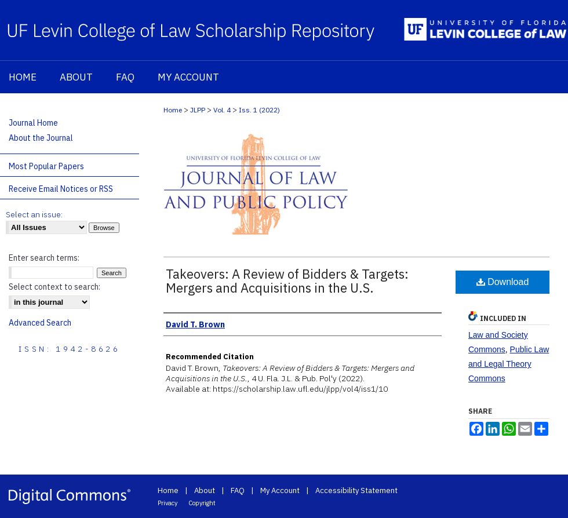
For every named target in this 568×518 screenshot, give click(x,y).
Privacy (167, 503)
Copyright (202, 503)
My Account (280, 490)
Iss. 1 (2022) (259, 109)
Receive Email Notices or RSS (61, 189)
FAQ (238, 490)
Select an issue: (34, 214)
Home (172, 109)
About (204, 490)
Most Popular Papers (46, 166)
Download (502, 282)
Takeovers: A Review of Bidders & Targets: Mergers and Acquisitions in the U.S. (287, 280)
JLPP (197, 109)
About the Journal (41, 138)
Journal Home (33, 123)
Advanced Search (40, 323)
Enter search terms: (44, 258)
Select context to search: (54, 287)
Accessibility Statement (356, 490)
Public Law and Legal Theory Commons (508, 364)
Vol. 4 (222, 109)
